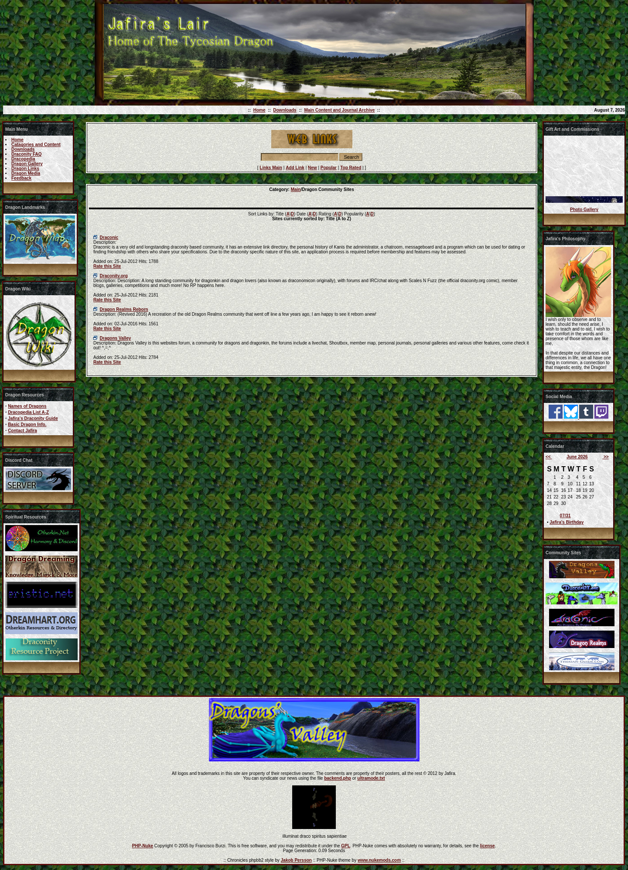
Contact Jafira (22, 430)
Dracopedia (23, 159)
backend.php (337, 778)
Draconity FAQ (26, 154)
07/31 (565, 515)
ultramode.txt (371, 778)
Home (259, 110)
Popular (329, 167)
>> (605, 456)
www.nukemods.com (379, 860)
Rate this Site (107, 266)
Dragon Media (25, 173)
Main (296, 189)
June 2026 (577, 456)
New (312, 167)
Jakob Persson (296, 860)
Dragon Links (25, 168)
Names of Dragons (27, 406)
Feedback (21, 178)
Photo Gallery (584, 209)
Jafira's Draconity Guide (33, 418)
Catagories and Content (36, 144)
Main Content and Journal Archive (339, 110)
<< (549, 456)
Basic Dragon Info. (27, 424)
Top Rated (350, 167)
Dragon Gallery (27, 163)
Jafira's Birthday (567, 522)
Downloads (284, 110)
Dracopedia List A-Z (28, 412)
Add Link (295, 167)
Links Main (270, 167)
